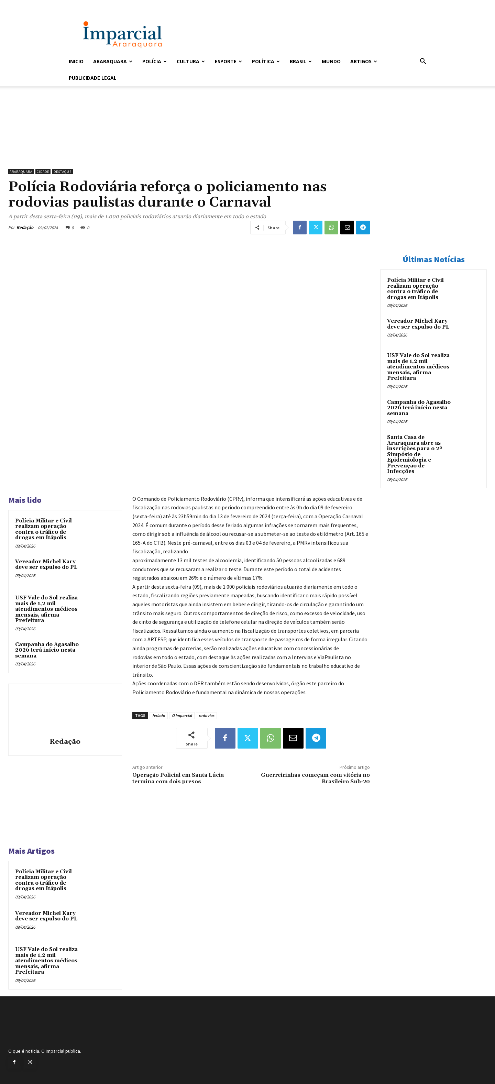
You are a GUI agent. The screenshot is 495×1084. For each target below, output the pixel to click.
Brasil (301, 61)
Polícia (154, 61)
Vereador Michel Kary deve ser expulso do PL (46, 564)
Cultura (191, 61)
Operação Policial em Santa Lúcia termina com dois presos (178, 778)
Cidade (43, 171)
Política (266, 61)
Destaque (62, 171)
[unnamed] (189, 148)
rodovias (206, 715)
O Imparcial (182, 715)
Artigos (363, 61)
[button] (423, 62)
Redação (24, 227)
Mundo (331, 61)
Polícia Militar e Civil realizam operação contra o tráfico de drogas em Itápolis (43, 529)
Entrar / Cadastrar (80, 4)
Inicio (76, 61)
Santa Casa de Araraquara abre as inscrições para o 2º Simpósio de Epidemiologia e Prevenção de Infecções (414, 454)
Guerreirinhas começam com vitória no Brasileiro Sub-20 (315, 778)
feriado (158, 715)
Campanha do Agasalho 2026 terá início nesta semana (47, 650)
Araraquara (112, 61)
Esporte (228, 61)
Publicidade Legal (93, 78)
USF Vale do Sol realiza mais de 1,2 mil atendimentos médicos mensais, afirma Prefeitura (46, 609)
